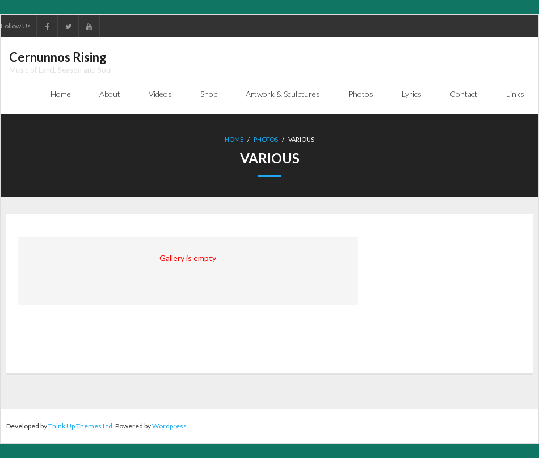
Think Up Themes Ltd (80, 426)
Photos (266, 139)
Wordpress (169, 426)
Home (234, 139)
